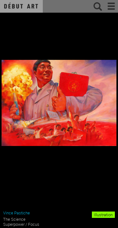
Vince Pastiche (16, 213)
